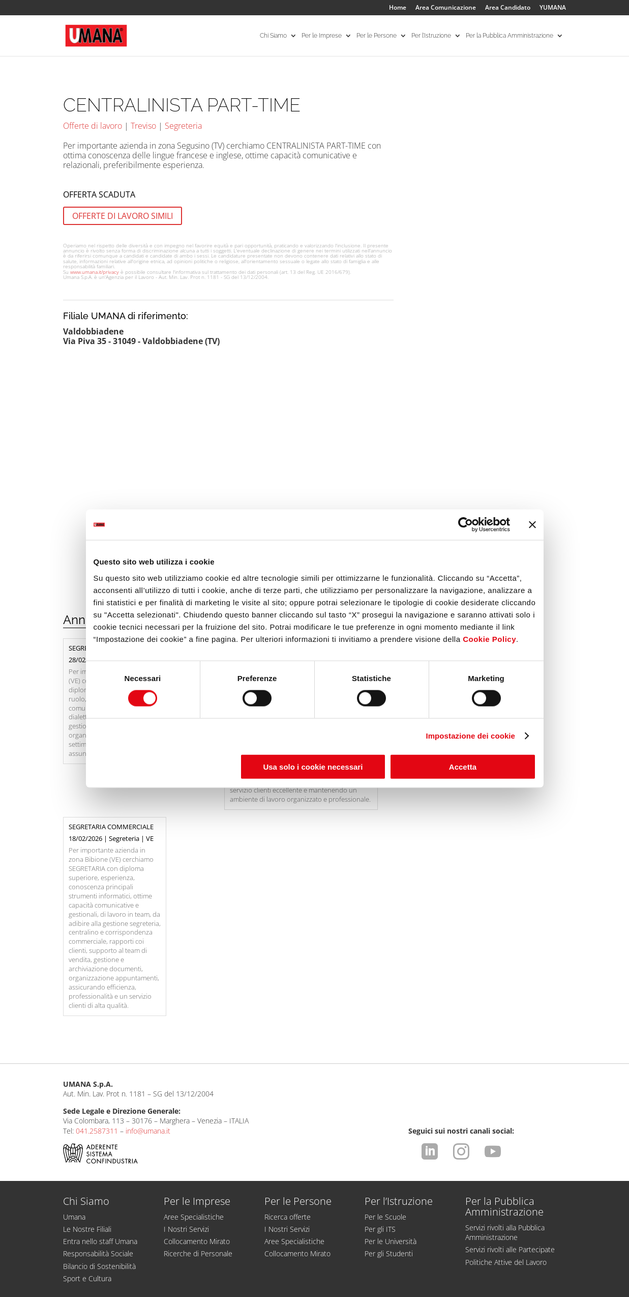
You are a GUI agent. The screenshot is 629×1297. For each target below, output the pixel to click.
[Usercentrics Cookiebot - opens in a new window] (465, 524)
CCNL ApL (535, 1265)
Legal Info (79, 1265)
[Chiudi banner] (532, 524)
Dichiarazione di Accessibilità (113, 1275)
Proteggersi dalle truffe (255, 1196)
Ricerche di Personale (198, 1138)
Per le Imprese (322, 35)
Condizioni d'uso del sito (146, 1265)
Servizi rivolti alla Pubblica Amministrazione (505, 1117)
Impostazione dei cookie (470, 735)
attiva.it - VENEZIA (543, 1289)
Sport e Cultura (87, 1163)
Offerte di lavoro (92, 125)
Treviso (143, 125)
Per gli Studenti (389, 1138)
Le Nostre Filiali (87, 1114)
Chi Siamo (273, 35)
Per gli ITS (380, 1114)
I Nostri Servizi (186, 1114)
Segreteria (183, 125)
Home (397, 8)
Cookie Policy (489, 638)
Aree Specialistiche (194, 1102)
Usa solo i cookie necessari (313, 766)
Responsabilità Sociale (98, 1138)
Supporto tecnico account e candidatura (136, 1196)
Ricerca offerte (287, 1102)
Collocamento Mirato (197, 1126)
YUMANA (553, 8)
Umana (74, 1102)
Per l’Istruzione (431, 35)
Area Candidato (507, 8)
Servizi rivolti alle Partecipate (510, 1134)
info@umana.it (148, 1016)
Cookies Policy (397, 1265)
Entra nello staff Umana (100, 1126)
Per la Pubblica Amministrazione (509, 35)
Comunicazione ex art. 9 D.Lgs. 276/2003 (296, 1265)
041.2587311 (97, 1016)
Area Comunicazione (445, 8)
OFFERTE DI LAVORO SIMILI (122, 215)
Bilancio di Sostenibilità (99, 1151)
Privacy (208, 1265)
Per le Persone (376, 35)
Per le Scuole (385, 1102)
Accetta (462, 766)
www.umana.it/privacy (94, 271)
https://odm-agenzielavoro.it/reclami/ (356, 1238)
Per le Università (390, 1126)
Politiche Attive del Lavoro (506, 1147)
